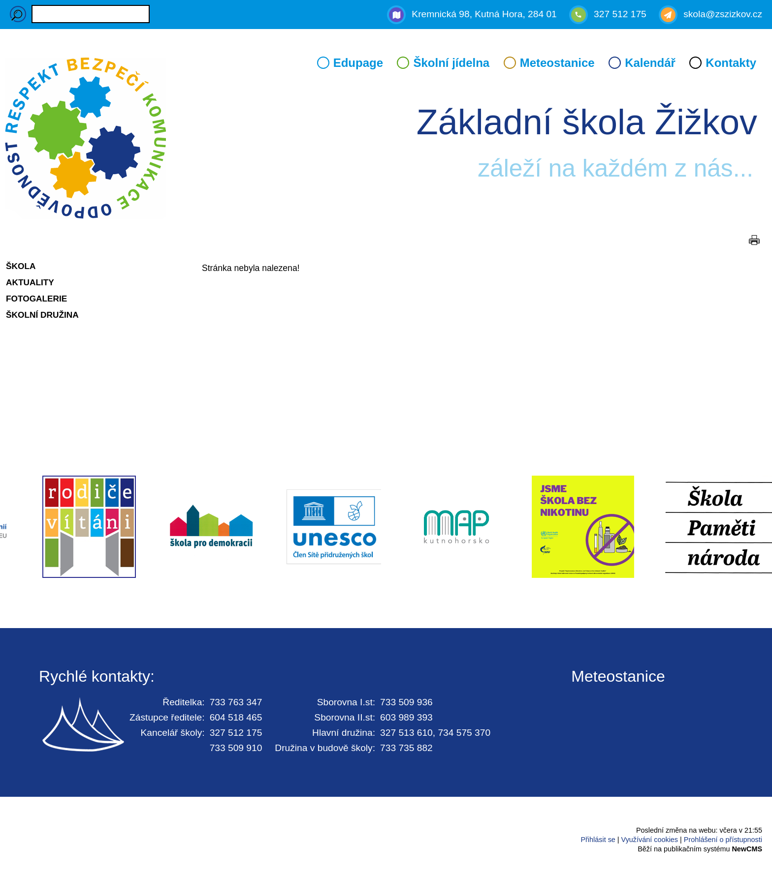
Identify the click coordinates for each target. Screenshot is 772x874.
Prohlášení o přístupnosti (723, 840)
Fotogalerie (36, 298)
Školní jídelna (451, 62)
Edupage (358, 62)
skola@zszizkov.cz (722, 14)
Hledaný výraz (18, 14)
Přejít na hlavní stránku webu (386, 139)
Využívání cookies (649, 840)
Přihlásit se (597, 840)
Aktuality (30, 282)
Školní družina (42, 315)
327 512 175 (620, 14)
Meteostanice (557, 62)
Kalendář (650, 62)
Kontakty (731, 62)
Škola (20, 266)
